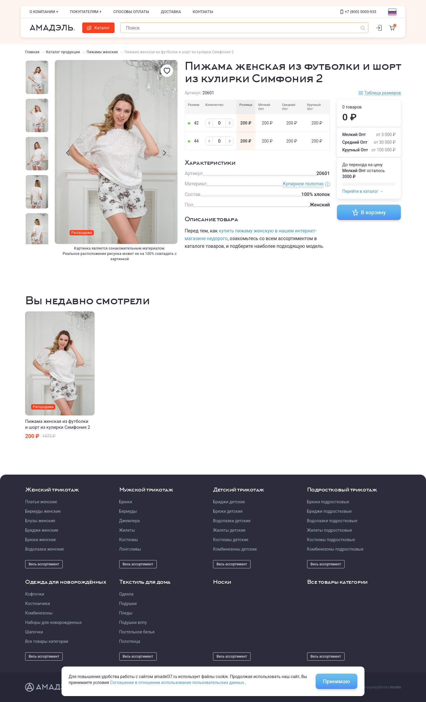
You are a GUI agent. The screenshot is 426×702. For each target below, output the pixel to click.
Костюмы (128, 539)
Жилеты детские (229, 530)
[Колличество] (219, 123)
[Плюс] (229, 123)
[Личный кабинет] (378, 27)
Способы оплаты (131, 11)
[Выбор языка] (392, 12)
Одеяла (126, 594)
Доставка (171, 11)
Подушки (128, 603)
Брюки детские (228, 511)
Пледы (126, 613)
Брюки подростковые (328, 501)
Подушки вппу (133, 622)
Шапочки (34, 632)
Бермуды (128, 511)
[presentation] (68, 153)
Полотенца (129, 641)
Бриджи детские (229, 501)
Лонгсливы (130, 549)
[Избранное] (167, 70)
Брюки (125, 501)
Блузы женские (40, 520)
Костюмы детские (230, 539)
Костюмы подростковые (331, 539)
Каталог (98, 27)
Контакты (203, 11)
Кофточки (34, 594)
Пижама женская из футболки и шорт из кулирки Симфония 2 (57, 424)
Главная (32, 52)
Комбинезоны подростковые (335, 549)
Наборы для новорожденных (53, 622)
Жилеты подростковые (329, 530)
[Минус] (209, 123)
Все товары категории (46, 641)
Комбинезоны (38, 613)
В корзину (369, 212)
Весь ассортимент (44, 564)
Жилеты (127, 530)
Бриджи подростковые (329, 511)
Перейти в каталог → (362, 191)
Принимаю (336, 681)
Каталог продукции (63, 52)
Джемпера (129, 520)
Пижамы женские (102, 52)
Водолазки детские (232, 520)
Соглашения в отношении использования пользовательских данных (177, 682)
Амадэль (51, 28)
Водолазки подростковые (332, 520)
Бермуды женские (43, 511)
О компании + (44, 11)
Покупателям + (85, 11)
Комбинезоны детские (235, 549)
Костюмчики (37, 603)
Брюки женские (40, 539)
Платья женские (41, 501)
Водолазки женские (44, 549)
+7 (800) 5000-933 (358, 11)
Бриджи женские (41, 530)
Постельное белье (137, 632)
